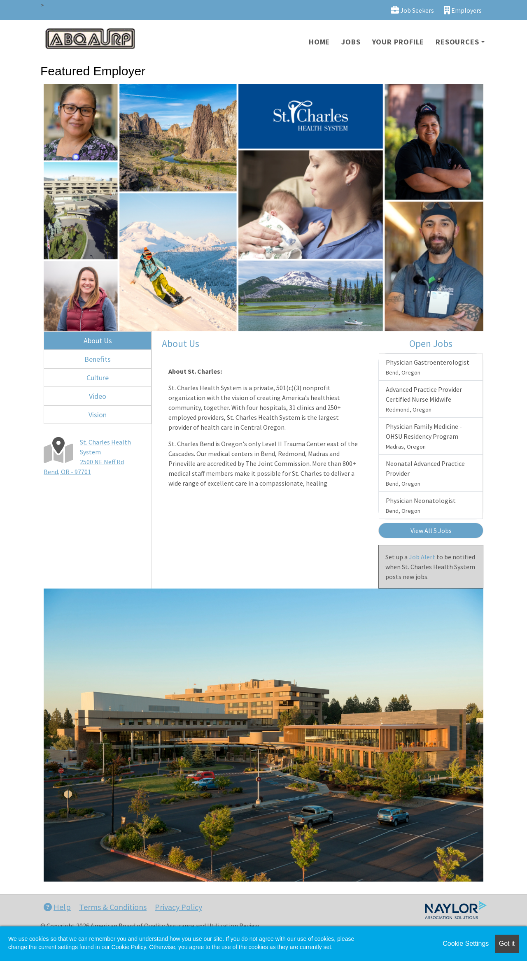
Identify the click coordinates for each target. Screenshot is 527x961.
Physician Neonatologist (421, 505)
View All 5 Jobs (431, 530)
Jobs (350, 42)
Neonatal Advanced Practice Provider (425, 473)
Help (57, 907)
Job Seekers (412, 10)
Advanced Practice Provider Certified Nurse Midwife (424, 399)
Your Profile (398, 42)
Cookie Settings (466, 943)
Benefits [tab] (97, 359)
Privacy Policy (178, 907)
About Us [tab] (98, 340)
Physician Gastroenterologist (427, 367)
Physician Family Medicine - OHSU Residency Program (424, 436)
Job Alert (422, 557)
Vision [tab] (98, 414)
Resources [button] (457, 42)
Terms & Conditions (113, 907)
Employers (463, 10)
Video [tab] (97, 396)
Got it (507, 943)
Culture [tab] (97, 377)
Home (319, 42)
